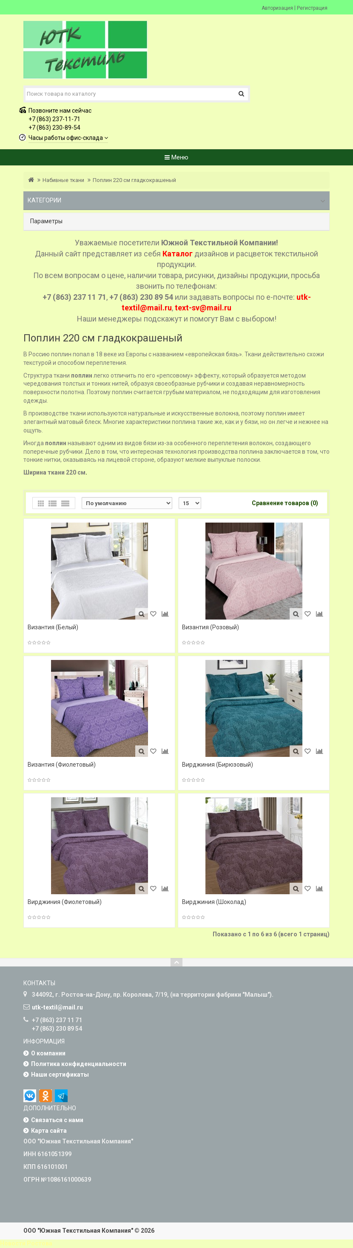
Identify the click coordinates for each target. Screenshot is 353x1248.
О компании (48, 1053)
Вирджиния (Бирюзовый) (217, 764)
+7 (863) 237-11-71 (54, 119)
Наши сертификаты (60, 1074)
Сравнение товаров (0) (285, 503)
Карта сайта (49, 1130)
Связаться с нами (57, 1120)
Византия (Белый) (53, 627)
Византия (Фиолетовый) (62, 764)
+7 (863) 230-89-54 (54, 127)
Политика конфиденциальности (78, 1063)
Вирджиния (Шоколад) (214, 901)
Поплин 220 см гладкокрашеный (134, 180)
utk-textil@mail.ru (57, 1007)
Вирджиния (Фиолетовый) (65, 901)
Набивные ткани (63, 180)
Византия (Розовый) (210, 627)
